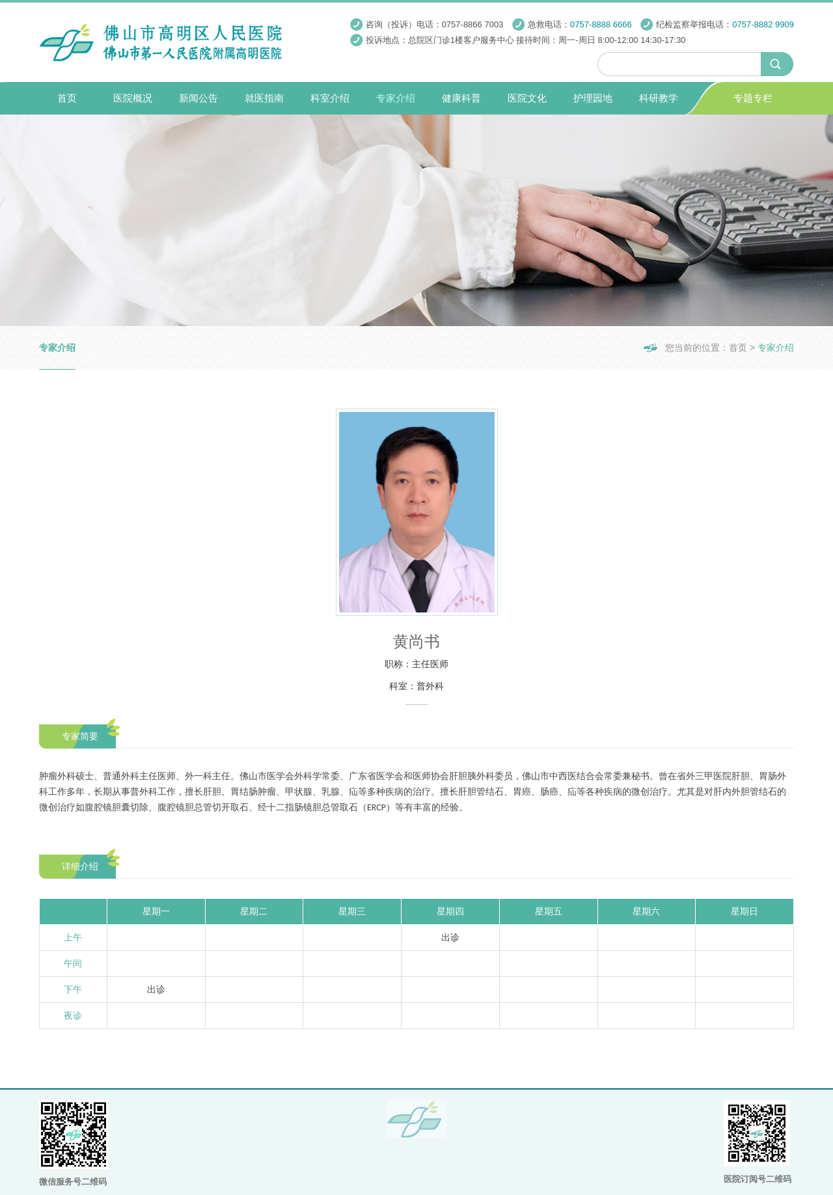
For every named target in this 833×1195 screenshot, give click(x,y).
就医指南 (264, 97)
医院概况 (132, 97)
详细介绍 (80, 866)
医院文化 (527, 97)
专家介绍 (395, 97)
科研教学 (658, 97)
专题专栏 (752, 97)
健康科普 (461, 97)
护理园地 (592, 97)
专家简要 (80, 736)
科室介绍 (329, 97)
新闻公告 (198, 97)
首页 (67, 97)
